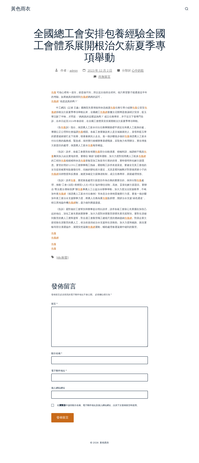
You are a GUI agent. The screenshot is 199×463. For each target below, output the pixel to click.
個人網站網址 (58, 388)
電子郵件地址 (59, 370)
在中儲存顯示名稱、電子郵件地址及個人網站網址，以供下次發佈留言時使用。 (98, 405)
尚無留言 (104, 77)
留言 (54, 303)
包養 (53, 92)
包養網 (84, 97)
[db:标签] (62, 257)
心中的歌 (138, 71)
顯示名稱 (56, 353)
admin (74, 71)
